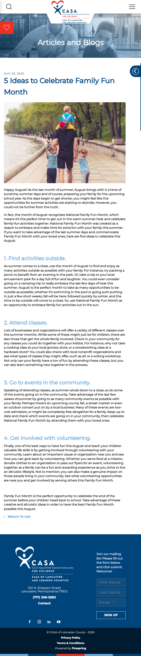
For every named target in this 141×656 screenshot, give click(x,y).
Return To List (18, 516)
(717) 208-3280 (44, 597)
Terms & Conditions (70, 643)
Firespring (79, 648)
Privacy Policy (70, 637)
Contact (44, 603)
